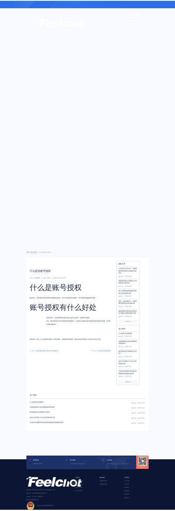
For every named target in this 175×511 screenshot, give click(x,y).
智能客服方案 (103, 481)
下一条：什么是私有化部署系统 (101, 351)
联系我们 (126, 487)
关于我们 (126, 484)
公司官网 (126, 481)
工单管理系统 (79, 487)
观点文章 (34, 252)
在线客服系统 (79, 484)
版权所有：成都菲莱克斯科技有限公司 (36, 493)
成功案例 (126, 491)
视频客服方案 (103, 484)
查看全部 (127, 321)
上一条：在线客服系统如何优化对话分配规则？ (44, 351)
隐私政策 (126, 494)
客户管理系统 (79, 491)
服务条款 (126, 498)
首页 (28, 252)
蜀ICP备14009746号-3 (32, 500)
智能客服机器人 (79, 481)
